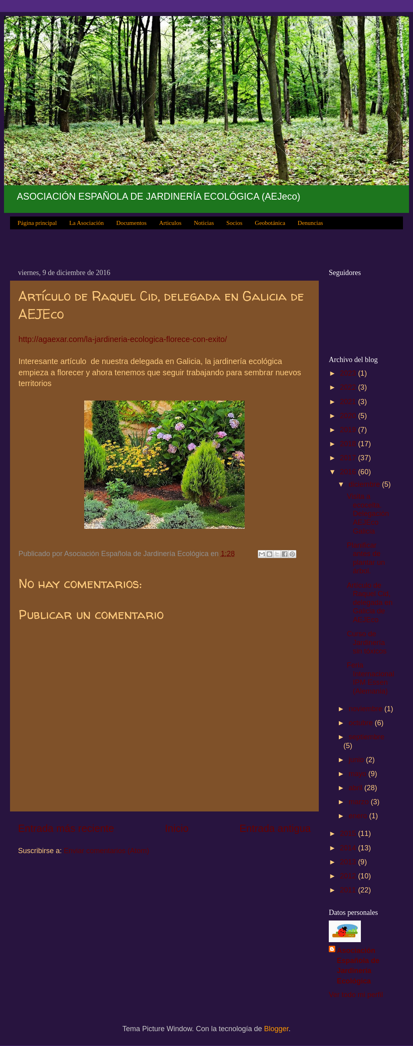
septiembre (366, 737)
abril (356, 788)
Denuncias (310, 223)
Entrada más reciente (66, 828)
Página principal (37, 223)
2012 (349, 876)
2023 (349, 373)
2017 (349, 458)
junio (357, 760)
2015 (349, 834)
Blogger (276, 1029)
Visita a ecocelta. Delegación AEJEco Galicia (368, 513)
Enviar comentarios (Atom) (106, 851)
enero (358, 816)
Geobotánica (270, 223)
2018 (349, 444)
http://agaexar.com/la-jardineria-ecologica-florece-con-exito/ (122, 339)
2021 (349, 402)
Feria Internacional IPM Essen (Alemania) (370, 678)
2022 (349, 387)
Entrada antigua (275, 828)
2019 (349, 430)
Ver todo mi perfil (356, 995)
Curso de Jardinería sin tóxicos (367, 642)
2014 (349, 848)
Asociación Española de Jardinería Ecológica (358, 966)
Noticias (204, 223)
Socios (235, 223)
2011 (349, 890)
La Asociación (86, 223)
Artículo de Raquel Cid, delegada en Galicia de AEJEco (370, 602)
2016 (349, 472)
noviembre (366, 709)
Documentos (131, 223)
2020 (349, 416)
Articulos (170, 223)
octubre (361, 723)
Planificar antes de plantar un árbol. (366, 558)
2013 (349, 862)
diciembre (365, 484)
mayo (358, 774)
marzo (359, 802)
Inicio (176, 828)
